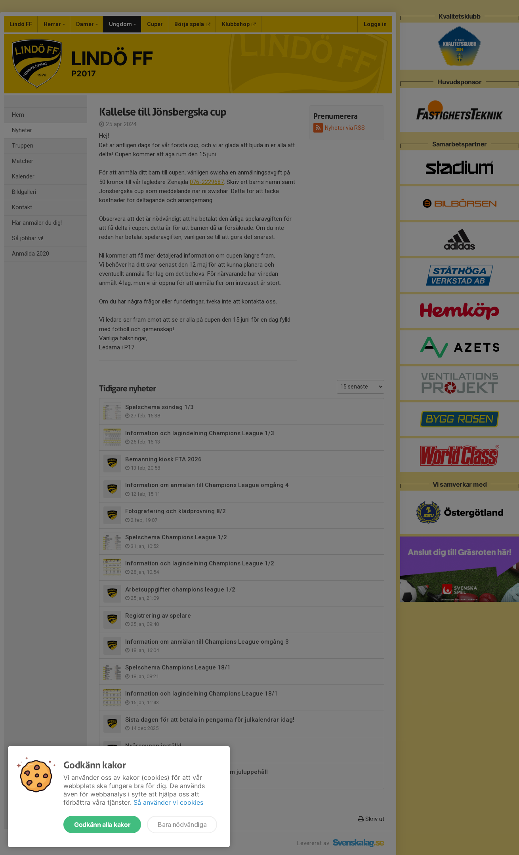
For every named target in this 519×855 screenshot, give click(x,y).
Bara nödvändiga (182, 824)
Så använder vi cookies (168, 802)
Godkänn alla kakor (102, 824)
